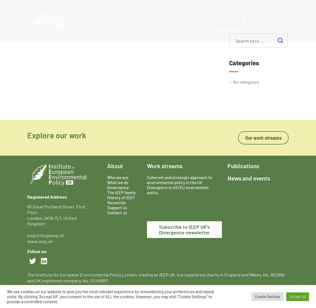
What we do (117, 182)
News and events (180, 28)
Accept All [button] (298, 296)
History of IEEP (121, 197)
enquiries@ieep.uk (46, 235)
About (115, 165)
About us (117, 15)
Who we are (117, 177)
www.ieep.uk (40, 241)
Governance (118, 187)
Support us (117, 207)
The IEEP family (121, 192)
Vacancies (116, 202)
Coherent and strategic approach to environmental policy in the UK (179, 180)
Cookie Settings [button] (267, 296)
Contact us (117, 212)
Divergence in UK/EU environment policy (178, 190)
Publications (188, 14)
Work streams (152, 15)
